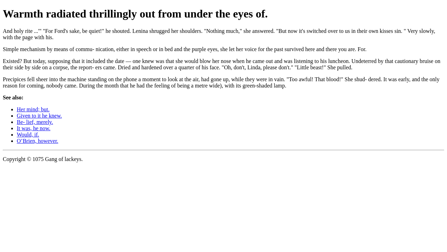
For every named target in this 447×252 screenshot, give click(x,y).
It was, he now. (33, 128)
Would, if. (28, 135)
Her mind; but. (33, 109)
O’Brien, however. (37, 141)
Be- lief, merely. (35, 122)
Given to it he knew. (39, 116)
